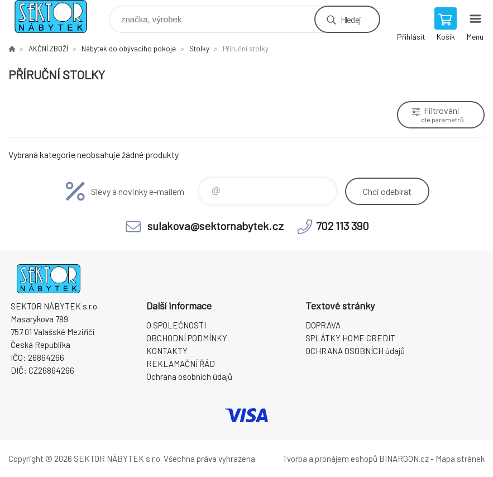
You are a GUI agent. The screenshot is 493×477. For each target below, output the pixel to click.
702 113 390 (342, 225)
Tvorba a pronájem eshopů (330, 459)
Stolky (199, 48)
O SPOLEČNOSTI (176, 325)
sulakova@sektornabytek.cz (215, 225)
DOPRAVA (323, 325)
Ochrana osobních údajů (189, 376)
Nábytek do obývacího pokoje (129, 48)
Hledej (351, 19)
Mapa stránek (460, 459)
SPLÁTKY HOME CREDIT (350, 338)
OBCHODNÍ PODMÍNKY (186, 338)
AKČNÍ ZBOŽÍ (48, 48)
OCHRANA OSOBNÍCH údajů (355, 351)
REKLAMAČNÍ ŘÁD (180, 364)
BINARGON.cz (404, 459)
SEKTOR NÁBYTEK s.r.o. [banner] (57, 16)
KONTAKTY (167, 351)
